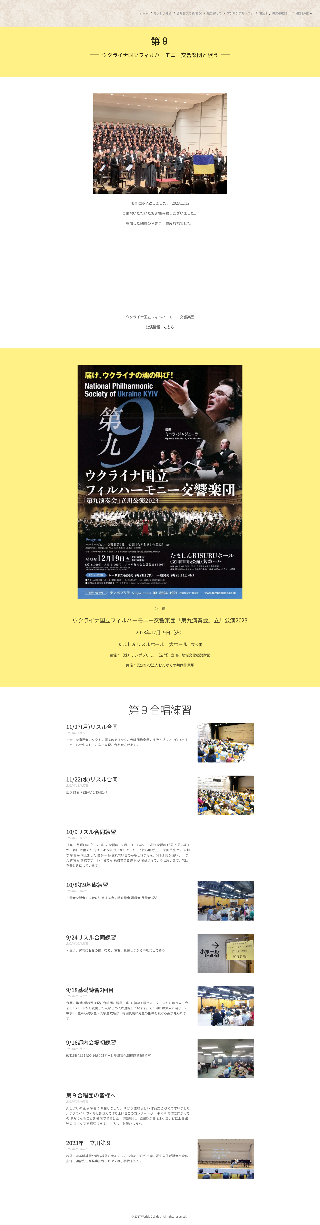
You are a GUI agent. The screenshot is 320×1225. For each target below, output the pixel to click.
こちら (169, 326)
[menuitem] (149, 13)
